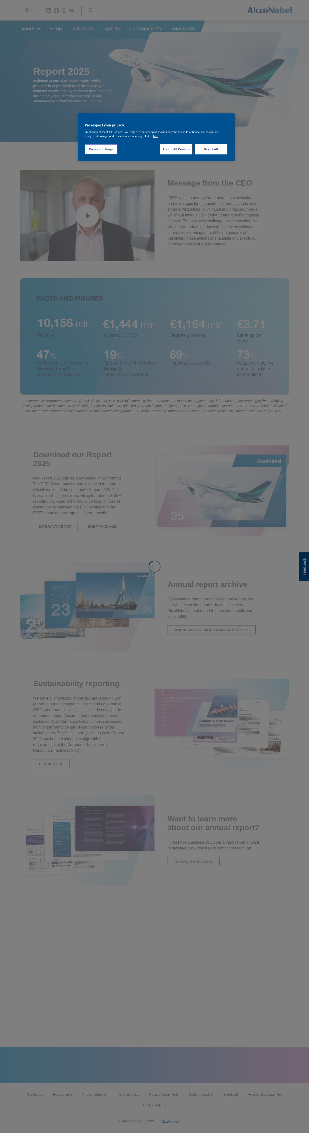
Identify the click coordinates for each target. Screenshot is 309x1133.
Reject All (211, 149)
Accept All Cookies (176, 149)
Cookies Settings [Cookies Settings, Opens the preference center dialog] (101, 149)
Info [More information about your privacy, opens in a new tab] (155, 136)
